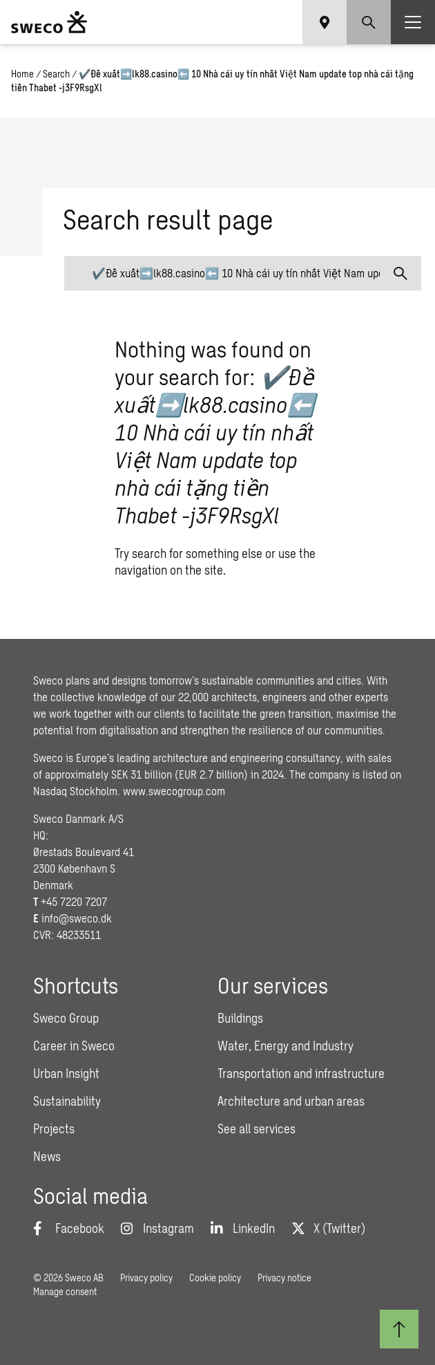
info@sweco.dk (76, 918)
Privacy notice (284, 1277)
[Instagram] (157, 1228)
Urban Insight (66, 1073)
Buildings (240, 1017)
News (47, 1156)
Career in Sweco (74, 1045)
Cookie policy (215, 1277)
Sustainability (67, 1100)
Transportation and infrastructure (301, 1073)
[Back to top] (399, 1329)
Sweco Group (66, 1017)
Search (56, 74)
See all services (257, 1128)
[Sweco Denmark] (49, 22)
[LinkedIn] (243, 1228)
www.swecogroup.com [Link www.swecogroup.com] (174, 790)
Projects (54, 1128)
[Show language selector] (324, 22)
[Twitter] (328, 1228)
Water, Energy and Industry (286, 1045)
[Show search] (369, 22)
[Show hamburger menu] (413, 22)
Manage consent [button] (65, 1291)
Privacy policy (146, 1277)
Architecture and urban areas (291, 1100)
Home (22, 74)
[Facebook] (68, 1228)
